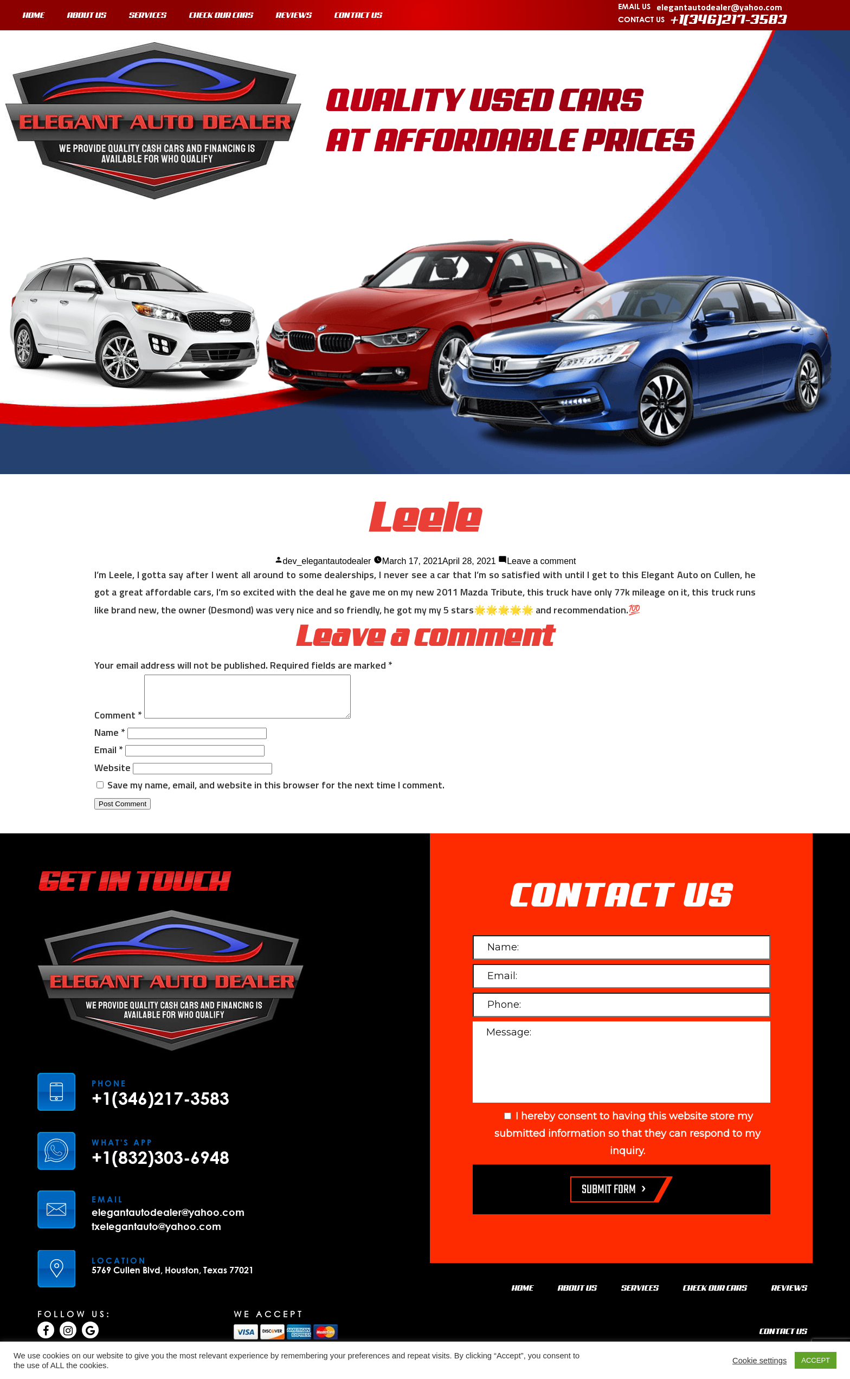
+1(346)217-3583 (729, 20)
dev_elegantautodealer (327, 561)
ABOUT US (86, 15)
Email (108, 757)
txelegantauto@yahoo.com (156, 1234)
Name (109, 740)
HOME (33, 15)
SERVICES (147, 15)
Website (112, 775)
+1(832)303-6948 (160, 1165)
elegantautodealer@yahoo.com (719, 7)
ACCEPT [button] (815, 1360)
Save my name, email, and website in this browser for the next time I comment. (276, 793)
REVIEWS (294, 15)
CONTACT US (358, 15)
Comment (118, 723)
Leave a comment (541, 561)
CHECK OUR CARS (221, 15)
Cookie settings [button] (759, 1360)
